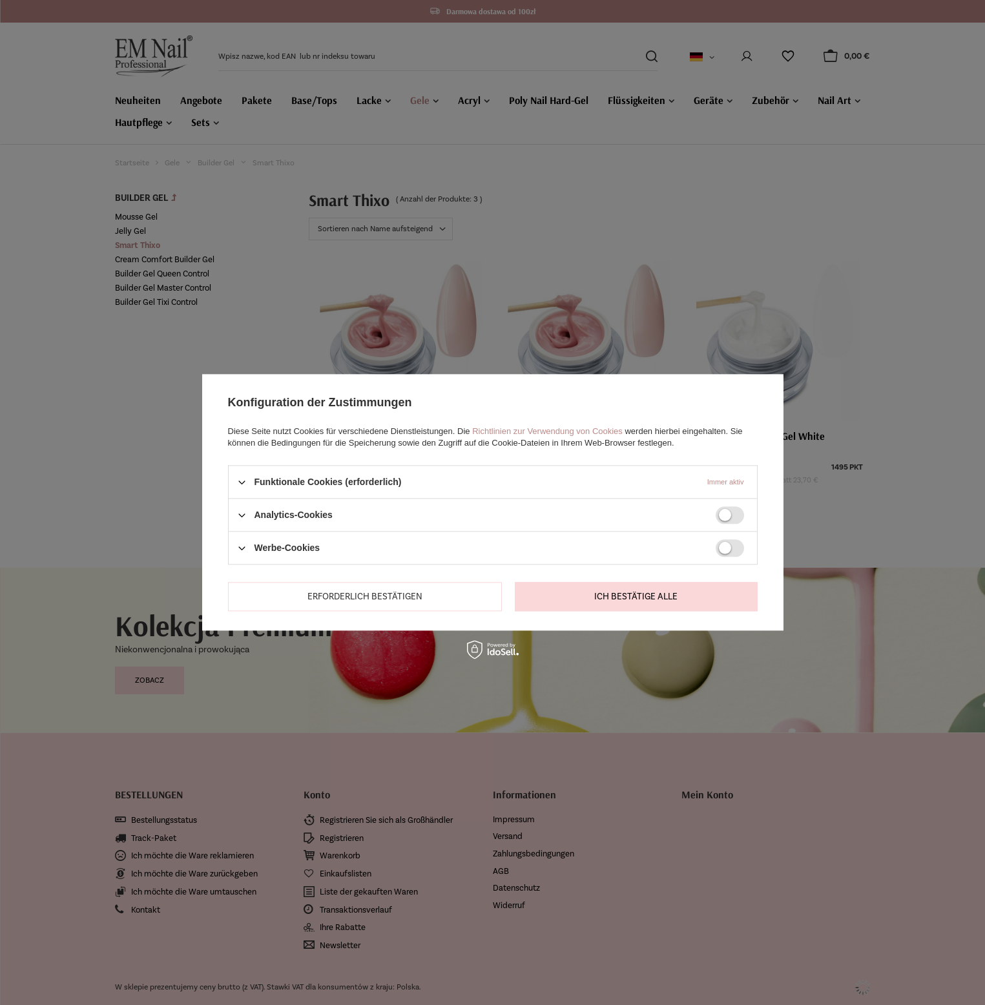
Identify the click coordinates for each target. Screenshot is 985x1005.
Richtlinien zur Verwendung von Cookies (547, 431)
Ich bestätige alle (636, 596)
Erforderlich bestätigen (364, 596)
